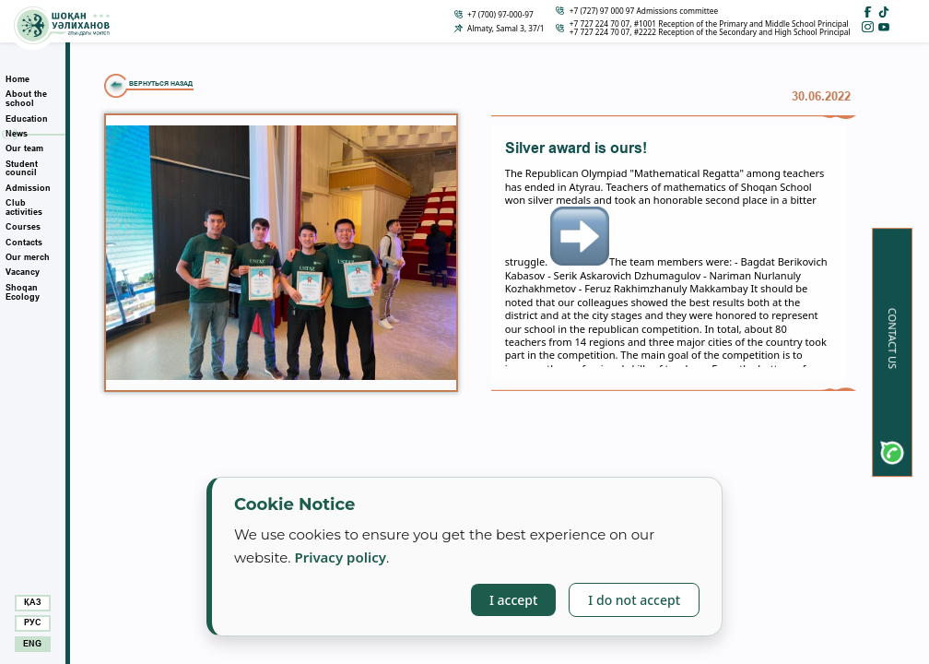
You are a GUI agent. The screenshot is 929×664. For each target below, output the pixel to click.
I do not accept (634, 600)
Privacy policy (340, 557)
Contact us (893, 338)
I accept (513, 600)
